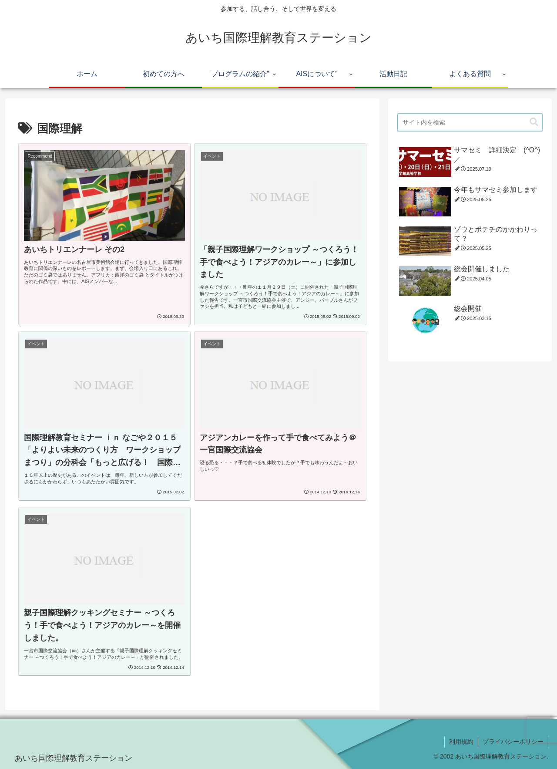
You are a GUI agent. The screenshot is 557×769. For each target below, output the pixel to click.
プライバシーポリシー (513, 741)
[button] (534, 122)
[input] (470, 122)
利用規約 (461, 741)
